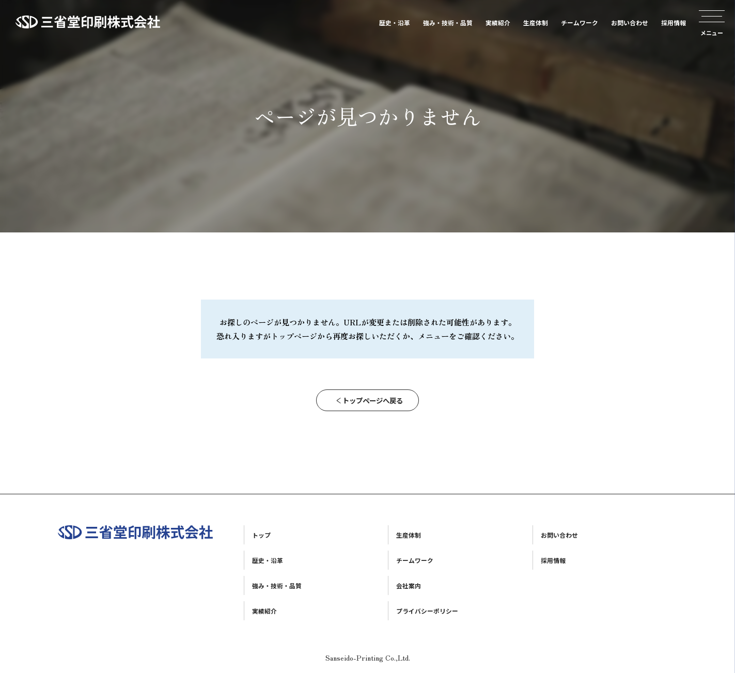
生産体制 (535, 22)
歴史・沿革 (394, 22)
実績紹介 (498, 22)
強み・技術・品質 (448, 22)
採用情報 (673, 22)
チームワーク (579, 22)
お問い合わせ (629, 22)
